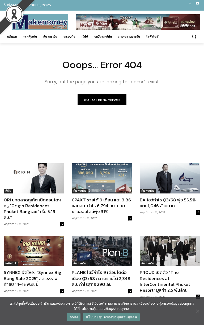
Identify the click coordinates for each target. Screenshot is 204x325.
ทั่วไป (8, 191)
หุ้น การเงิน (79, 191)
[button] (194, 36)
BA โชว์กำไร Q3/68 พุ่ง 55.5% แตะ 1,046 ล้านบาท (168, 202)
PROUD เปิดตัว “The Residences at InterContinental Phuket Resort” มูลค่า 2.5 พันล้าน (165, 281)
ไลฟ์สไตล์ (10, 264)
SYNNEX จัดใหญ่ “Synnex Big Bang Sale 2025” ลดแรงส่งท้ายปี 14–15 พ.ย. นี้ (32, 278)
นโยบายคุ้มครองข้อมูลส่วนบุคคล (111, 317)
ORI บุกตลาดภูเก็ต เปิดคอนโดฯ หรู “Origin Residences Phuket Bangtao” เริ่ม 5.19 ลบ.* (32, 208)
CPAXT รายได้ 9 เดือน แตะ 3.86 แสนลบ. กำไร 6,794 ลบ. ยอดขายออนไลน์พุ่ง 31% (101, 205)
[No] (197, 311)
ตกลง (74, 317)
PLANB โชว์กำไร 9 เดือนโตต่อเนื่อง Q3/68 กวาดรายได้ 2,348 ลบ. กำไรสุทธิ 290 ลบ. (101, 278)
